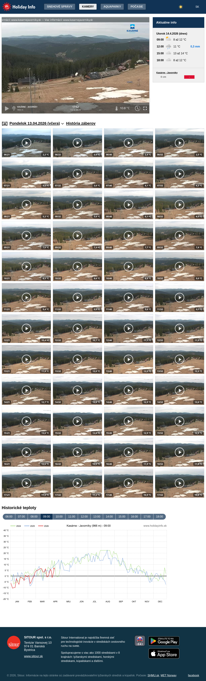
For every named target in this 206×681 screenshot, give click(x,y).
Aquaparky (112, 6)
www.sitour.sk (33, 656)
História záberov (81, 123)
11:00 (71, 516)
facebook (193, 675)
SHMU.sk (153, 675)
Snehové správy (59, 6)
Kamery (88, 6)
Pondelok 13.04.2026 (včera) (36, 123)
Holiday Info (15, 4)
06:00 (8, 516)
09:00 (46, 516)
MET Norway (168, 675)
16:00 (134, 516)
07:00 (21, 516)
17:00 (147, 516)
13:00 (96, 516)
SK (197, 6)
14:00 (109, 516)
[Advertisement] (178, 98)
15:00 (121, 516)
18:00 (159, 516)
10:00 (59, 516)
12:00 (84, 516)
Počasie (137, 6)
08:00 (34, 516)
